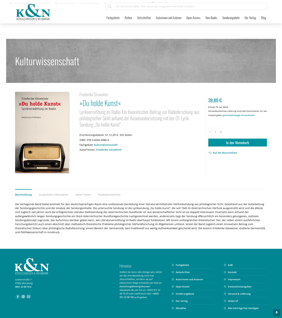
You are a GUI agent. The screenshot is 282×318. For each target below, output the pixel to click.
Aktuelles (181, 308)
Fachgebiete (182, 265)
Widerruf (233, 301)
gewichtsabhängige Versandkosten (239, 115)
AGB (230, 265)
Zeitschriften (183, 272)
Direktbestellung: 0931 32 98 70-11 (36, 3)
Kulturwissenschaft (106, 145)
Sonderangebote (185, 293)
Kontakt (232, 272)
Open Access (182, 286)
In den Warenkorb (237, 142)
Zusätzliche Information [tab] (53, 194)
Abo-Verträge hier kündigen (243, 308)
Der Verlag (182, 301)
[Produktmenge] (215, 132)
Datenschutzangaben (239, 286)
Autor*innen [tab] (83, 194)
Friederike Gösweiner (109, 149)
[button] (222, 153)
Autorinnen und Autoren (189, 279)
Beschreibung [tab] (23, 194)
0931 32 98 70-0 (23, 286)
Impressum (234, 279)
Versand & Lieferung (239, 293)
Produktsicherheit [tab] (109, 194)
